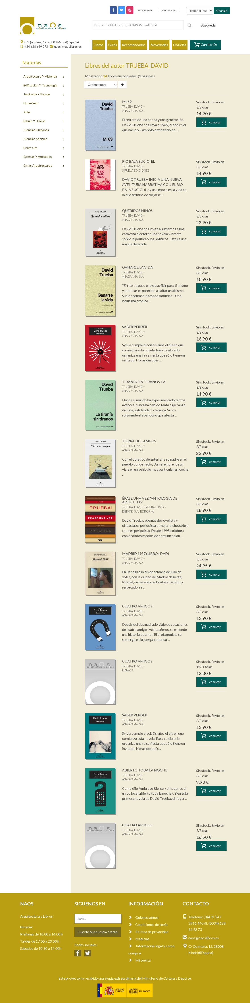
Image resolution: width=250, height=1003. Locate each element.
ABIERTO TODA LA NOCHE (144, 770)
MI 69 (126, 101)
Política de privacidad (148, 931)
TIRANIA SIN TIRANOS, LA (143, 381)
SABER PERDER (134, 326)
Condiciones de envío (148, 924)
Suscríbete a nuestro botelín (97, 932)
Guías (112, 45)
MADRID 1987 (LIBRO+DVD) (145, 553)
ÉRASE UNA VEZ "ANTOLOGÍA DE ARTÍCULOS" (149, 500)
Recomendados (134, 45)
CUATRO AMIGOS (137, 606)
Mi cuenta (139, 960)
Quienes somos (143, 917)
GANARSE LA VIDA (137, 267)
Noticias (179, 45)
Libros (98, 45)
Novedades (159, 45)
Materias (138, 939)
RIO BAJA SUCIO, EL (138, 161)
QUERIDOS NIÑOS (137, 210)
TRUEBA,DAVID (154, 507)
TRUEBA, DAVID (132, 106)
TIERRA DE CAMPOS (139, 441)
